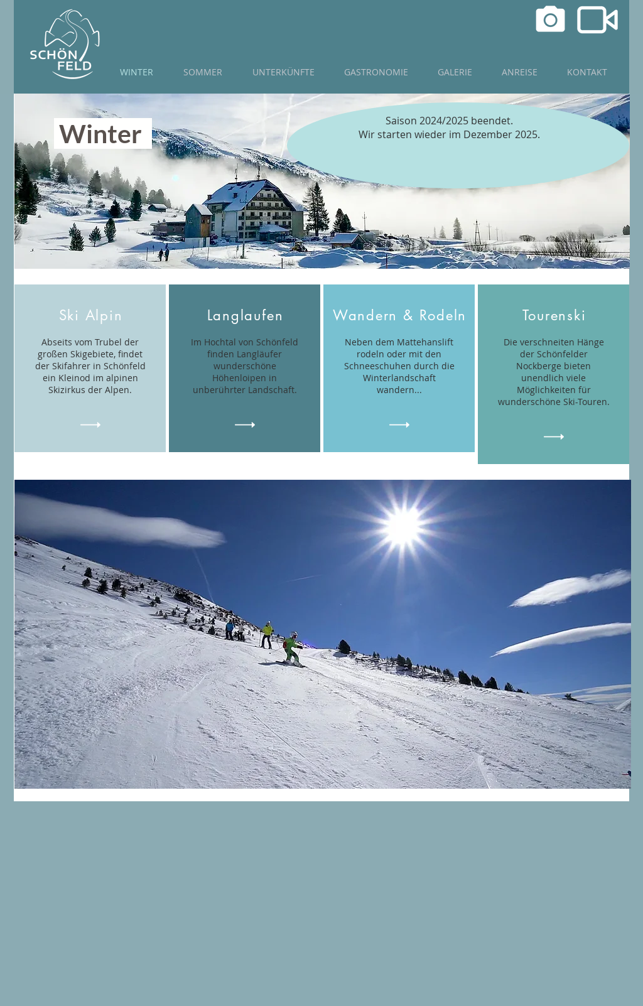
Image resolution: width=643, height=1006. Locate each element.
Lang (223, 315)
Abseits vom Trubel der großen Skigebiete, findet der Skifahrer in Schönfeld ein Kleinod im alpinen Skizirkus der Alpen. (90, 366)
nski (572, 315)
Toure (540, 315)
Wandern (365, 315)
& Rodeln (435, 315)
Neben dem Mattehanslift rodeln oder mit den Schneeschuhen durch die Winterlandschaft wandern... (399, 366)
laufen (262, 315)
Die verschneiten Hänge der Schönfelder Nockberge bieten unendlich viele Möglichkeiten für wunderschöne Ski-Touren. (554, 372)
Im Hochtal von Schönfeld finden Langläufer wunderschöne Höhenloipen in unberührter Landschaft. (244, 366)
